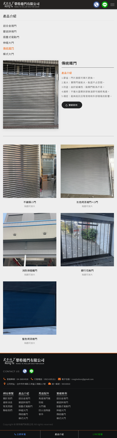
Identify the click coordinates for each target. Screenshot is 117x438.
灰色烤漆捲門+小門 (87, 202)
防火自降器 (44, 410)
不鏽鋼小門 (29, 202)
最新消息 (7, 402)
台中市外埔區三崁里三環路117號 (31, 383)
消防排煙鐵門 (29, 270)
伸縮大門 (8, 42)
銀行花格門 (87, 270)
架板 (41, 402)
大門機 (42, 406)
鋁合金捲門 (10, 26)
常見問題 (7, 406)
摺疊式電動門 (11, 37)
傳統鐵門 (8, 48)
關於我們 (7, 398)
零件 (41, 414)
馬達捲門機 (44, 398)
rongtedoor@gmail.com (83, 379)
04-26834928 (22, 379)
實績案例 (72, 104)
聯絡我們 (7, 410)
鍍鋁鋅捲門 (10, 31)
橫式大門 (8, 54)
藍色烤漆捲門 (29, 339)
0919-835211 (50, 379)
